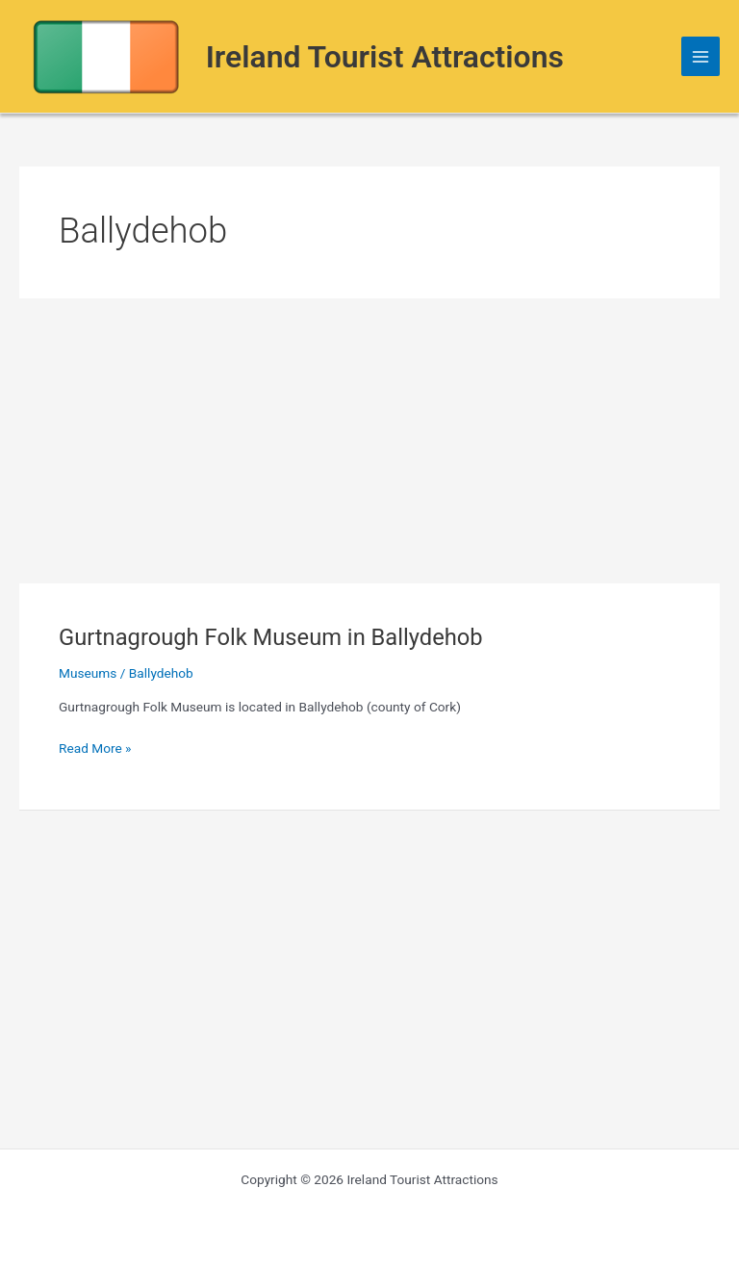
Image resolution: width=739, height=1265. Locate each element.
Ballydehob (161, 673)
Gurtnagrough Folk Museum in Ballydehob (271, 637)
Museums (87, 673)
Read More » (95, 748)
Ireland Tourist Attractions (385, 57)
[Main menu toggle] (701, 56)
